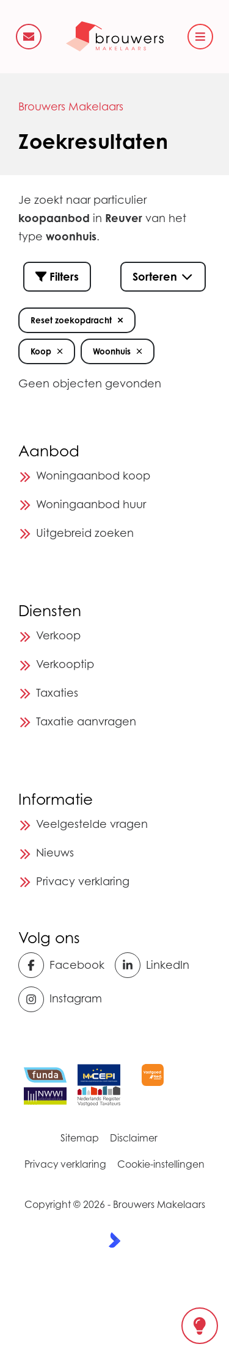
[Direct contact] (29, 36)
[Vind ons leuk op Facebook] (62, 965)
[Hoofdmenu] (200, 36)
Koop (47, 351)
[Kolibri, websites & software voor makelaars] (114, 1240)
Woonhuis (117, 351)
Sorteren (163, 276)
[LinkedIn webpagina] (159, 965)
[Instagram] (62, 999)
